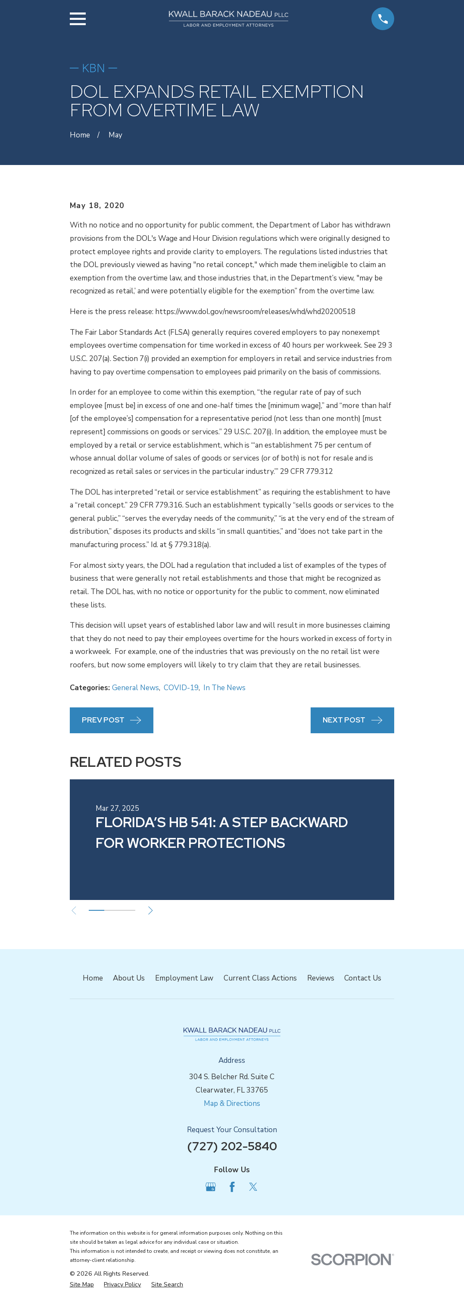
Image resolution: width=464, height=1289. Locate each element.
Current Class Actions (260, 978)
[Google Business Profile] (211, 1187)
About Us (129, 978)
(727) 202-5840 (232, 1146)
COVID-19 (181, 688)
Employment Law (184, 978)
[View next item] (153, 910)
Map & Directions (232, 1103)
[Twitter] (253, 1187)
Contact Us (362, 978)
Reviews (320, 978)
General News (135, 688)
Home (93, 978)
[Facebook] (232, 1187)
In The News (224, 688)
